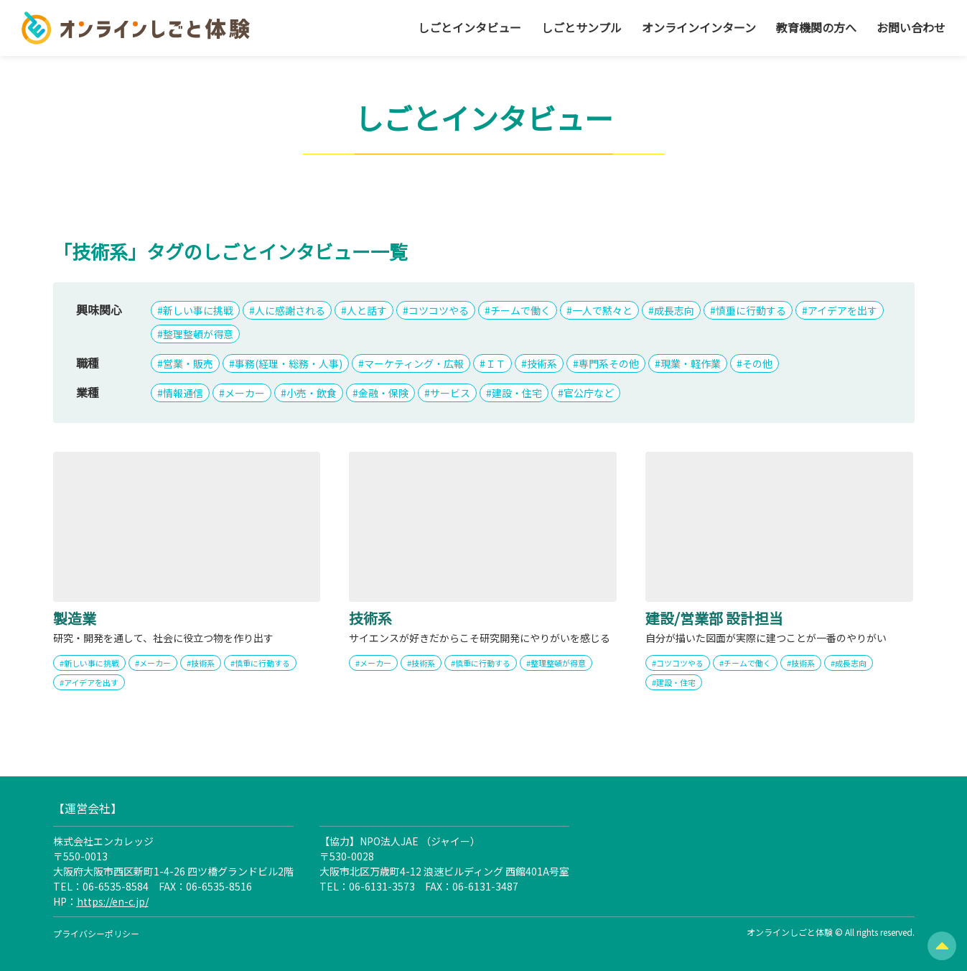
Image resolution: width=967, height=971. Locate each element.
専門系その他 (609, 363)
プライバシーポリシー (96, 933)
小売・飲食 (311, 393)
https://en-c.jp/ (113, 901)
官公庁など (589, 393)
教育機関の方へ (816, 27)
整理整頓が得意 (198, 334)
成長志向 (674, 310)
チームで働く (520, 310)
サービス (450, 393)
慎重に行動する (751, 310)
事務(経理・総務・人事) (288, 363)
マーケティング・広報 (414, 363)
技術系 (542, 363)
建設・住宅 (517, 393)
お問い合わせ (911, 27)
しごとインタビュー (469, 27)
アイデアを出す (842, 310)
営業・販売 (188, 363)
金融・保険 (383, 393)
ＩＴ (495, 363)
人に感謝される (290, 310)
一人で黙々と (602, 310)
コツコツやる (438, 310)
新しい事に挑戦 (198, 310)
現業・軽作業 (690, 363)
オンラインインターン (699, 27)
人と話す (367, 310)
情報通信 (183, 393)
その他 (757, 363)
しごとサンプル (581, 27)
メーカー (245, 393)
